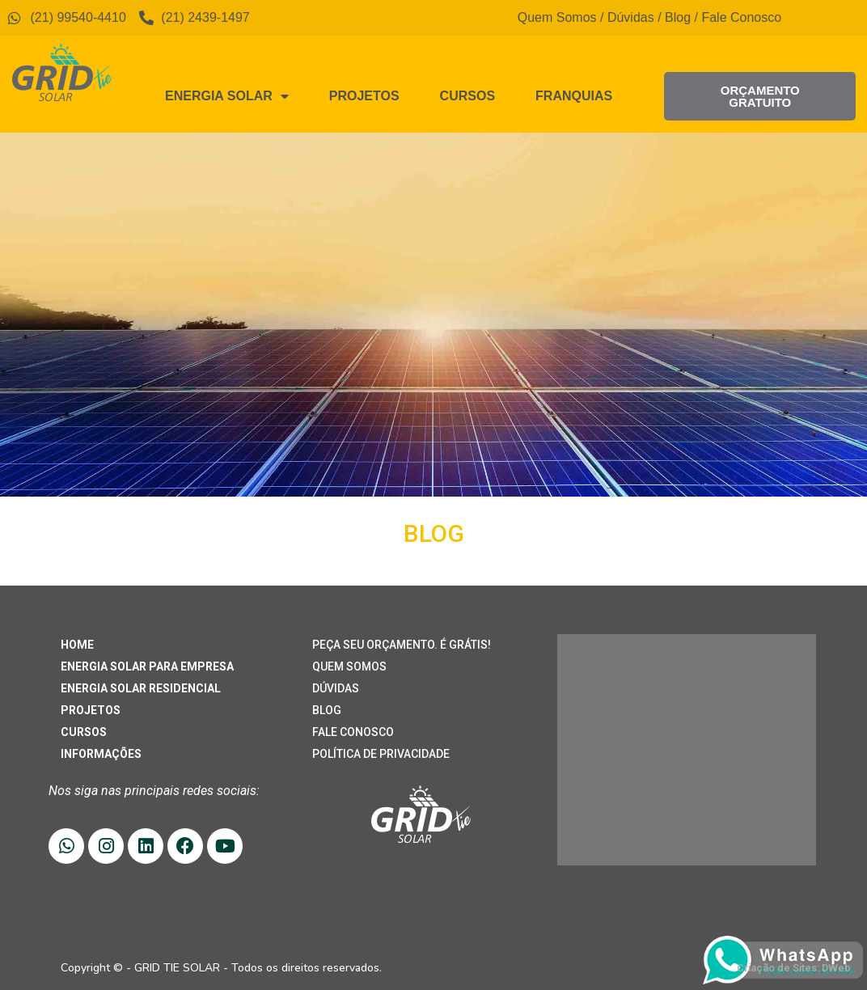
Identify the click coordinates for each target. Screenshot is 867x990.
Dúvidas (630, 17)
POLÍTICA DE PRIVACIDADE (381, 753)
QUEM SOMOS (349, 666)
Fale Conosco (741, 17)
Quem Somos (557, 17)
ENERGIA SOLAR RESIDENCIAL (141, 688)
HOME (77, 644)
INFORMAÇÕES (101, 753)
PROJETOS (91, 710)
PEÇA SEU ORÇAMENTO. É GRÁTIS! (401, 644)
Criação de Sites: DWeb (794, 968)
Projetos (364, 96)
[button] (760, 96)
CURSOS (84, 732)
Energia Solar (227, 96)
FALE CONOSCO (353, 732)
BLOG (326, 710)
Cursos (467, 96)
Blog (678, 17)
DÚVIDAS (335, 688)
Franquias (573, 96)
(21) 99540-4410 (647, 702)
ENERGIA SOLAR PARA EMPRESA (147, 666)
